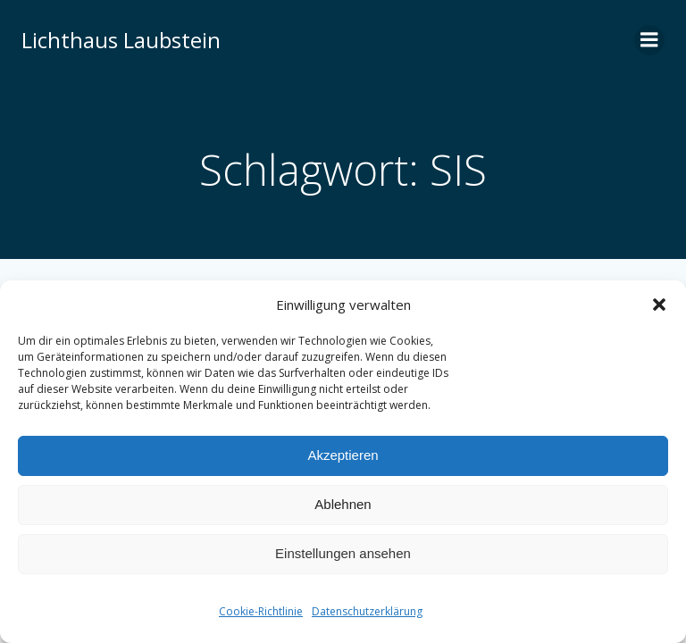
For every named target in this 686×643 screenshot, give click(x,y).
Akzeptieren (342, 455)
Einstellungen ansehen (343, 553)
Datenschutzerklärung (367, 611)
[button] (659, 304)
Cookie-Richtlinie (261, 611)
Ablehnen (342, 504)
